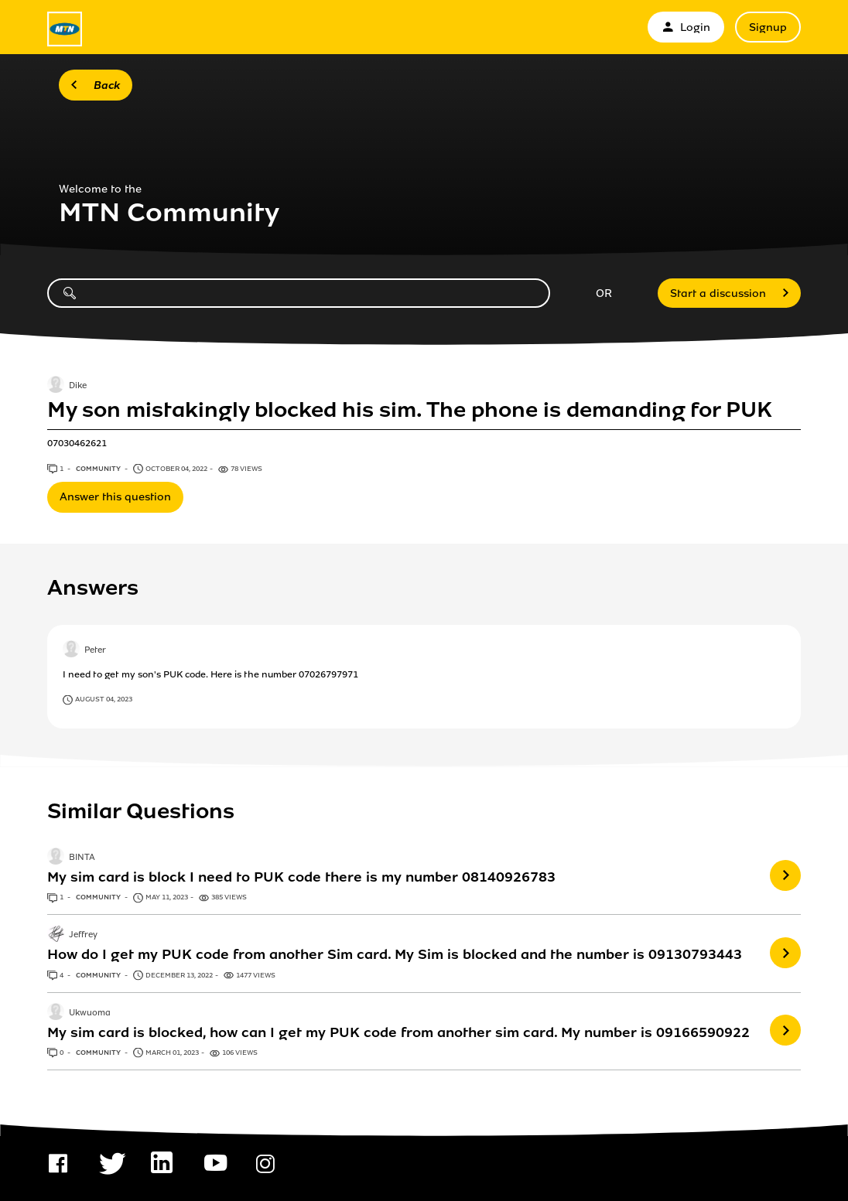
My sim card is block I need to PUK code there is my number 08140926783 (301, 877)
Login (686, 27)
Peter (95, 650)
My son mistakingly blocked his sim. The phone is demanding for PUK (409, 410)
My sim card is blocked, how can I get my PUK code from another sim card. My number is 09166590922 (398, 1032)
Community (99, 468)
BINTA (82, 857)
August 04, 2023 (103, 699)
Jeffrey (83, 935)
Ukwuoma (90, 1013)
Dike (78, 385)
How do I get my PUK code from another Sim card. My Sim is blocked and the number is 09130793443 (394, 954)
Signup (768, 27)
